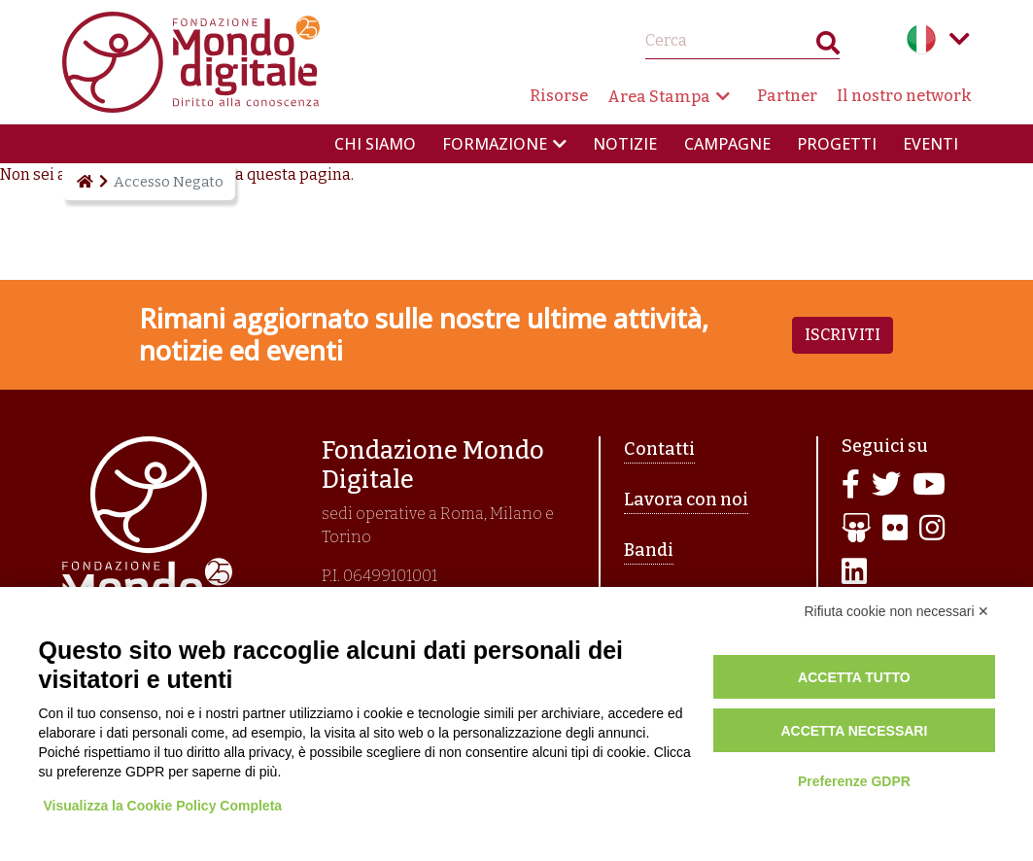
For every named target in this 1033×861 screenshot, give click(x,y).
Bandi (648, 550)
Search (828, 47)
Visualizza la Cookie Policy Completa (163, 805)
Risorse (559, 95)
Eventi (930, 144)
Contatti (659, 449)
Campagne (727, 144)
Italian (921, 38)
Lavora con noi (686, 499)
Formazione (494, 144)
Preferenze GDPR (854, 781)
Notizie (625, 144)
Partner (787, 95)
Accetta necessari (853, 731)
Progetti (837, 144)
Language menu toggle (960, 38)
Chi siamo (375, 144)
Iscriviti (842, 335)
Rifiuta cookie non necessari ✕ (897, 611)
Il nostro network (904, 95)
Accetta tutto (854, 677)
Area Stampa (658, 96)
